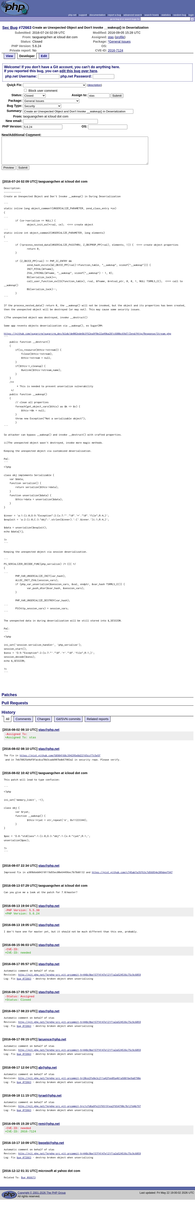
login (191, 15)
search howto (151, 15)
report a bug (114, 15)
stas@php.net (48, 729)
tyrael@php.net (49, 1101)
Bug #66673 (28, 1184)
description (94, 85)
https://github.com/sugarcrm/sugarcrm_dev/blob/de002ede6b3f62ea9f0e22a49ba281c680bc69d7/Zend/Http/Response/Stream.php (87, 333)
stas (111, 37)
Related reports (97, 719)
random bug (179, 15)
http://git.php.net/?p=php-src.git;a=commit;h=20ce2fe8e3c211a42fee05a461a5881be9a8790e (79, 1083)
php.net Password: (76, 76)
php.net (72, 15)
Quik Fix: (14, 85)
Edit (44, 56)
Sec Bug (10, 27)
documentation (97, 15)
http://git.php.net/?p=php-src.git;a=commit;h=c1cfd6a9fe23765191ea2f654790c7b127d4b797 (79, 1111)
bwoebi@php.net (51, 1149)
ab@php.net (47, 1073)
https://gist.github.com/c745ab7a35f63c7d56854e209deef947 (132, 873)
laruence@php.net (52, 1044)
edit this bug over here (78, 71)
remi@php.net (49, 1129)
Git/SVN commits (68, 719)
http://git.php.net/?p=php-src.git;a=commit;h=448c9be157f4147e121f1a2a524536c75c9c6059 (79, 978)
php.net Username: (21, 76)
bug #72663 (24, 982)
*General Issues (119, 41)
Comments (23, 719)
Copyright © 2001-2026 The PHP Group (42, 1199)
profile (120, 37)
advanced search (133, 15)
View (9, 56)
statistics (166, 15)
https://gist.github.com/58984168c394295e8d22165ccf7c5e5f (60, 756)
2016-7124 (115, 50)
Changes (43, 719)
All (7, 719)
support (83, 15)
